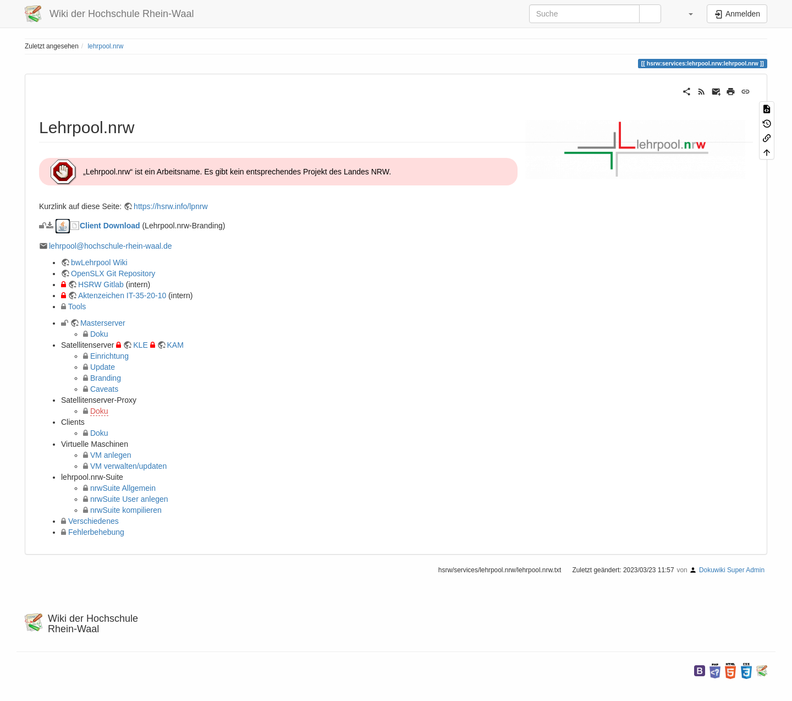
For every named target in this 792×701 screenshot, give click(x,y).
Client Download (111, 225)
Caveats (104, 389)
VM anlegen (110, 455)
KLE (140, 345)
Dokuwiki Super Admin (732, 570)
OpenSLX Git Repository (113, 273)
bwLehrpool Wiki (99, 262)
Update (102, 367)
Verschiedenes (93, 521)
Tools (77, 306)
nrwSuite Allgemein (123, 488)
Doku (99, 334)
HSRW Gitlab (101, 284)
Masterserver (102, 323)
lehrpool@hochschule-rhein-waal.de (110, 246)
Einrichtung (109, 356)
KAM (175, 345)
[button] (685, 14)
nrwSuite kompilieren (126, 510)
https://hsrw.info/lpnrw (171, 206)
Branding (105, 378)
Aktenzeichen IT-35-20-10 (122, 295)
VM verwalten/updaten (128, 466)
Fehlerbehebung (96, 532)
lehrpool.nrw (105, 46)
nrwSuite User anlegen (129, 499)
